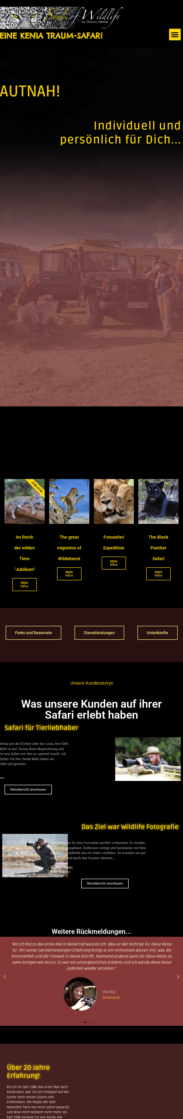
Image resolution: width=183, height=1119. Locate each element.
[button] (175, 35)
